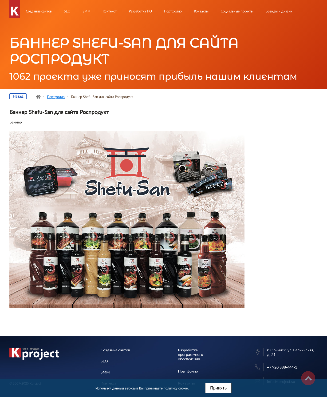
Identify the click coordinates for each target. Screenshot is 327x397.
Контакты (201, 11)
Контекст (110, 11)
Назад (18, 96)
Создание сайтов (39, 11)
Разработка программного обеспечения (190, 354)
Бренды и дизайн (279, 11)
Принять (218, 388)
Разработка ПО (140, 11)
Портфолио (173, 11)
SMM (87, 11)
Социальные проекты (237, 11)
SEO (67, 11)
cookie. (183, 388)
